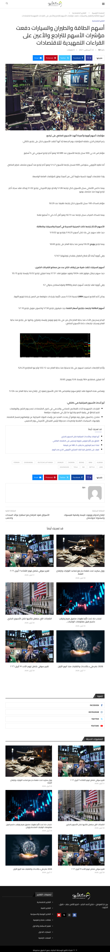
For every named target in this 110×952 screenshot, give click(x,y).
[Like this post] (88, 58)
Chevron (71, 462)
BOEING (81, 462)
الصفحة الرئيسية (98, 13)
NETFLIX (92, 467)
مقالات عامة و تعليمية (42, 917)
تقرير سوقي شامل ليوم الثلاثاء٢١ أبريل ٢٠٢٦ (29, 571)
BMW (90, 462)
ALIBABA (100, 462)
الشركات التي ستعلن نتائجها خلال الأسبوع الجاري (29, 618)
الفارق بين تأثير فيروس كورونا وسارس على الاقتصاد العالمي (76, 441)
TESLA (76, 467)
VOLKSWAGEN (64, 467)
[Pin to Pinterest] (51, 58)
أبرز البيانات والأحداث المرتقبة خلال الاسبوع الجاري (80, 436)
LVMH (101, 467)
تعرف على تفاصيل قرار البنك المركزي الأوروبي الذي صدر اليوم (75, 449)
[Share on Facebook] (78, 58)
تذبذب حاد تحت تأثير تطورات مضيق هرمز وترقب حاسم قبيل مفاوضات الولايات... (80, 620)
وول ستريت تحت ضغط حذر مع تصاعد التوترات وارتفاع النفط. (80, 572)
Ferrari (17, 462)
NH (99, 50)
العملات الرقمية (44, 935)
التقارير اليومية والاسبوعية (40, 911)
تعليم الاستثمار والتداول (42, 923)
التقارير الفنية (46, 905)
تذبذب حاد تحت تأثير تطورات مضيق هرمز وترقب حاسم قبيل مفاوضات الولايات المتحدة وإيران (29, 823)
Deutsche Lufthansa (45, 462)
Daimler (60, 462)
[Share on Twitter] (65, 58)
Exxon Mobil (28, 462)
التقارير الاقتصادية (79, 13)
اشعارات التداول (44, 929)
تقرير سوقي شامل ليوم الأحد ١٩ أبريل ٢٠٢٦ (29, 666)
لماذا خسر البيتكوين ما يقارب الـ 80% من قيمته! (81, 445)
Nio (83, 467)
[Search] (6, 4)
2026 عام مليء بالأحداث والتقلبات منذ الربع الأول (80, 666)
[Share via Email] (38, 58)
